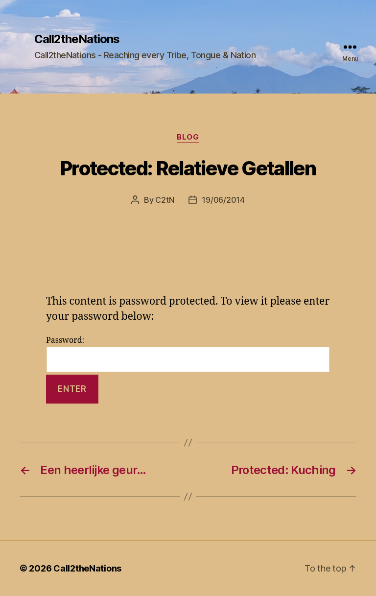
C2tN (164, 200)
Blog (188, 137)
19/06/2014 (223, 200)
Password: (188, 353)
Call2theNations (76, 39)
